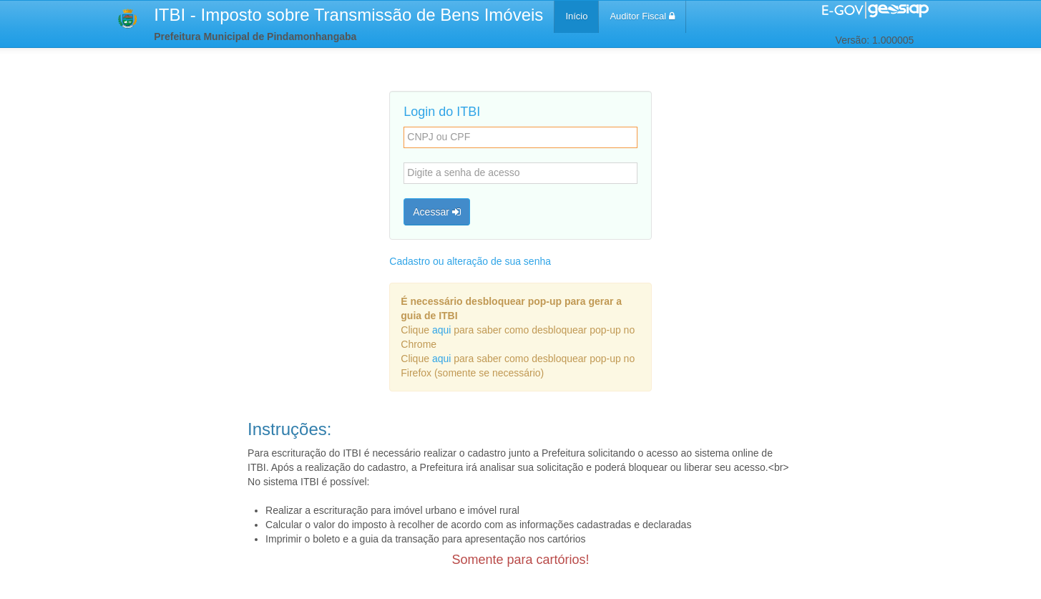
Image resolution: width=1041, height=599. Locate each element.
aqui (441, 330)
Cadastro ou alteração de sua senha (470, 261)
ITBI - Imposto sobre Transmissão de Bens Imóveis (348, 14)
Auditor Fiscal (642, 16)
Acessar (436, 212)
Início (576, 16)
